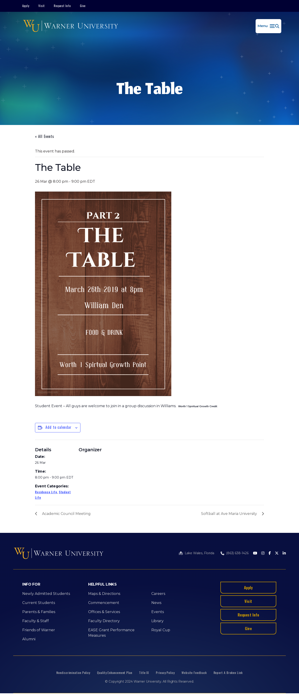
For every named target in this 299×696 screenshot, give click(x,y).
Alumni (28, 639)
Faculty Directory (104, 621)
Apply (25, 5)
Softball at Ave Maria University (229, 513)
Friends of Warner (38, 630)
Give (83, 5)
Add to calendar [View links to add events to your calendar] (58, 427)
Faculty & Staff (35, 621)
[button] (268, 26)
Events (157, 612)
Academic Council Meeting (66, 513)
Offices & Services (104, 612)
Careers (158, 593)
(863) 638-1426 (237, 553)
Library (157, 621)
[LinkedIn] (284, 553)
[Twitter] (277, 553)
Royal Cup (160, 630)
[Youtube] (255, 553)
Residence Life (46, 491)
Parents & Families (38, 612)
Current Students (38, 603)
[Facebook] (270, 553)
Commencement (103, 603)
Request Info (62, 5)
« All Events (44, 136)
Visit (41, 5)
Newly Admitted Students (46, 593)
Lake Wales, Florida (199, 553)
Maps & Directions (104, 593)
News (156, 603)
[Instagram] (262, 553)
